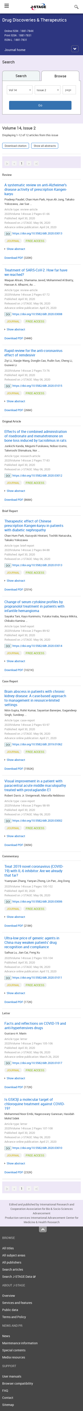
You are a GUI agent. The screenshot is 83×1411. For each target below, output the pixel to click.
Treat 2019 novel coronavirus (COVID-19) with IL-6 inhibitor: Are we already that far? (33, 871)
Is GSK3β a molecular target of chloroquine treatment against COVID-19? (34, 1104)
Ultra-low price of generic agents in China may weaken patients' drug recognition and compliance (31, 942)
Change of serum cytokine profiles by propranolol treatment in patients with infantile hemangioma (34, 606)
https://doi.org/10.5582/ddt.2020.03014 (37, 646)
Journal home (14, 49)
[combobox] (20, 89)
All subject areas (13, 1255)
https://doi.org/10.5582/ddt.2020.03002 (37, 820)
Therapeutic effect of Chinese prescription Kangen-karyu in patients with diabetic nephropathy (33, 525)
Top (43, 1229)
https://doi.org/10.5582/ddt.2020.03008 (37, 314)
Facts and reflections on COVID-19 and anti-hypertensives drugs (35, 1025)
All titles (8, 1248)
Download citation (16, 145)
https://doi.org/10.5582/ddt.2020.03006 (37, 901)
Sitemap (8, 1405)
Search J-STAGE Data (19, 1276)
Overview (8, 1295)
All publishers (11, 1262)
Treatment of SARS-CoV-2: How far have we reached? (35, 272)
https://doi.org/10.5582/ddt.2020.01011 (37, 977)
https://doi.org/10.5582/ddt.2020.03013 (37, 233)
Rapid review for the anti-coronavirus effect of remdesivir (33, 352)
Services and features (17, 1303)
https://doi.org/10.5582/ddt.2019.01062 (37, 744)
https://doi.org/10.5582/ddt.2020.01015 (37, 386)
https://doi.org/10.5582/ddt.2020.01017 (37, 1063)
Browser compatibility (17, 1383)
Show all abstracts (45, 145)
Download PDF (13, 258)
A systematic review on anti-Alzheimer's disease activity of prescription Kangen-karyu (35, 189)
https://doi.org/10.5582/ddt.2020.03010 (37, 1148)
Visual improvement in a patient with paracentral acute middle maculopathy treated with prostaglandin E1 (35, 785)
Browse (60, 76)
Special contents (13, 1350)
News (6, 1336)
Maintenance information (20, 1343)
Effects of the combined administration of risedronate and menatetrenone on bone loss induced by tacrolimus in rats (35, 436)
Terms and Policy (14, 1317)
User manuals (11, 1376)
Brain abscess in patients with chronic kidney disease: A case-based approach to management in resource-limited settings (35, 698)
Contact (7, 1397)
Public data (10, 1310)
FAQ (5, 1390)
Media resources (13, 1357)
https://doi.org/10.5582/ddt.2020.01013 (37, 565)
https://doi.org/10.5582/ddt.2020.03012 (37, 475)
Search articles (12, 1269)
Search (21, 75)
